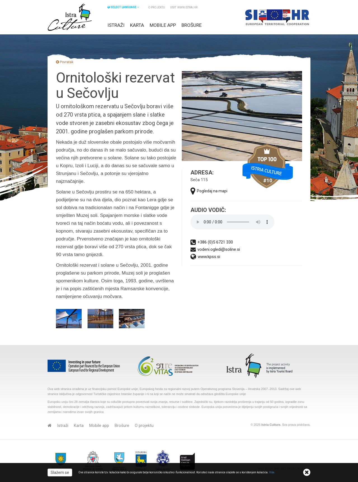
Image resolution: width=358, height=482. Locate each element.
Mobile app (163, 25)
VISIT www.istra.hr (183, 7)
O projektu (156, 7)
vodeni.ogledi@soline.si (215, 249)
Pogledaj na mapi (208, 191)
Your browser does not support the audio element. (232, 222)
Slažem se (60, 472)
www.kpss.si (205, 257)
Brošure (192, 25)
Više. (272, 472)
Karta (137, 25)
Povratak (64, 62)
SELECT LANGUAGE (123, 7)
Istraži (115, 25)
